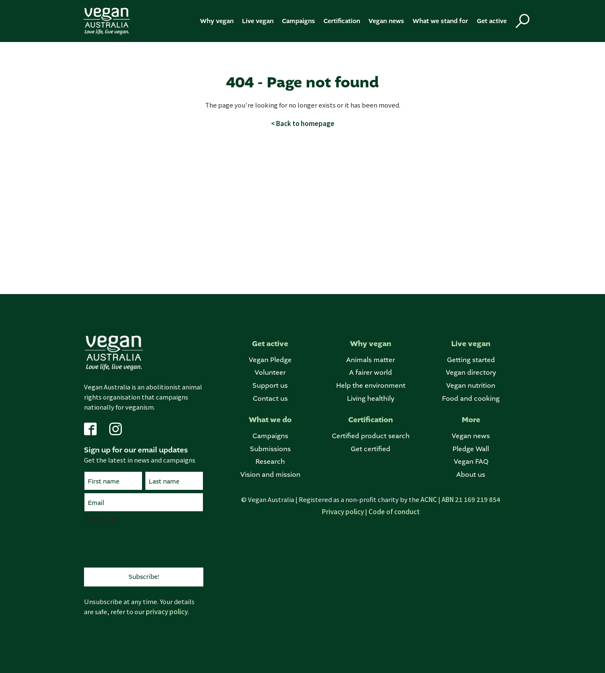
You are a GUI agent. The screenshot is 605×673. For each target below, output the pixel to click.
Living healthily (371, 398)
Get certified (370, 448)
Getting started (471, 359)
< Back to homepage (302, 123)
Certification (342, 21)
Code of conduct (394, 511)
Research (270, 461)
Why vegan (217, 21)
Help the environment (370, 385)
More (471, 420)
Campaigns (298, 21)
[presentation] (148, 544)
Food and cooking (471, 398)
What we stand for (440, 21)
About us (470, 474)
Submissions (270, 448)
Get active (492, 21)
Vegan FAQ (471, 461)
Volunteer (270, 372)
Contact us (270, 398)
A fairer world (370, 372)
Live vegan (258, 21)
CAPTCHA (99, 519)
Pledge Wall (470, 448)
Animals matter (370, 359)
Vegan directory (471, 372)
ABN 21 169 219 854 (471, 499)
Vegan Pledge (270, 359)
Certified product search (371, 435)
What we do (270, 420)
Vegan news (386, 21)
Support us (270, 385)
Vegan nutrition (470, 385)
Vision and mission (270, 474)
